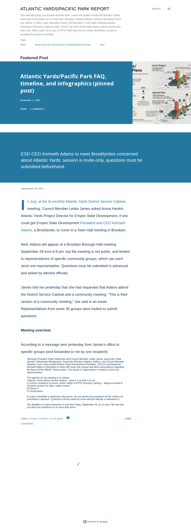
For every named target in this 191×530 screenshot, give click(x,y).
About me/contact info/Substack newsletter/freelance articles (63, 45)
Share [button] (23, 108)
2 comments (37, 108)
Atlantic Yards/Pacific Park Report (64, 8)
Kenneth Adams (38, 418)
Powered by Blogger (95, 521)
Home (23, 45)
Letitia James (56, 418)
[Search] (156, 9)
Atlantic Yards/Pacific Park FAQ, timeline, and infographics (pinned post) (67, 83)
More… (103, 45)
